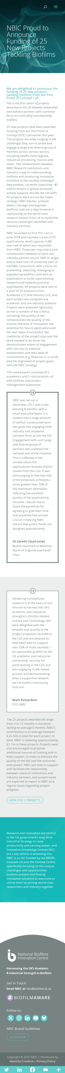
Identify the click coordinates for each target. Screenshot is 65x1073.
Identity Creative (22, 1061)
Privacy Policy (46, 1061)
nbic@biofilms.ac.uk (38, 989)
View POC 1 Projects (25, 800)
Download (17, 1037)
